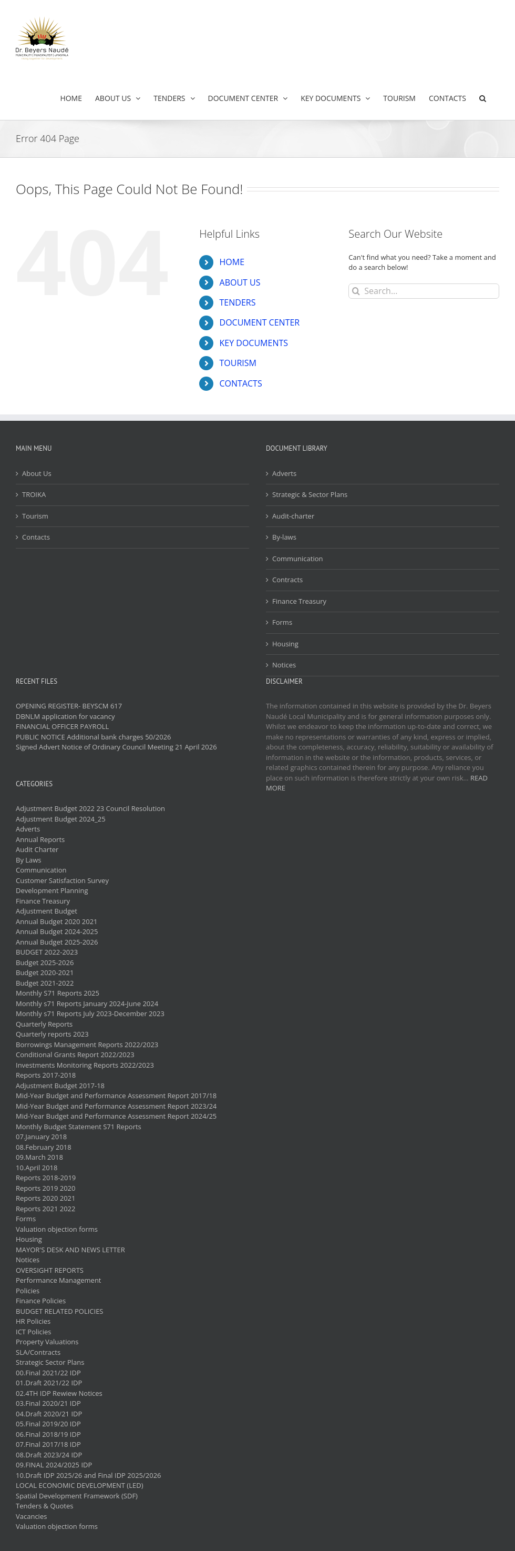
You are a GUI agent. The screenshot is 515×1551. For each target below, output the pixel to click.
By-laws (284, 537)
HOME (232, 262)
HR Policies (33, 1321)
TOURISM (238, 363)
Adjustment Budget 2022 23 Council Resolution (90, 808)
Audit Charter (37, 849)
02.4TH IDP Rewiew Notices (59, 1393)
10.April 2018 (36, 1167)
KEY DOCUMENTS (254, 343)
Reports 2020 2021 (45, 1198)
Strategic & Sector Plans (309, 494)
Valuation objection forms (57, 1229)
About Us (37, 473)
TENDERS (238, 302)
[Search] (356, 291)
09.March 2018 (39, 1157)
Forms (282, 622)
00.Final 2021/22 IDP (48, 1372)
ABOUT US (240, 282)
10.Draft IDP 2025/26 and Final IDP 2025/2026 (88, 1475)
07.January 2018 (41, 1136)
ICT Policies (34, 1331)
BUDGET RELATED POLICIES (60, 1311)
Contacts (36, 537)
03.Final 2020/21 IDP (48, 1403)
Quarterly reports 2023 (52, 1034)
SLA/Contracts (38, 1352)
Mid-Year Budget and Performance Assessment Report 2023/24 (116, 1106)
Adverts (284, 473)
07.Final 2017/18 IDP (48, 1444)
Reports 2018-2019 (46, 1177)
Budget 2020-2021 (45, 972)
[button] (482, 98)
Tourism (35, 516)
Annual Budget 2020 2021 (57, 921)
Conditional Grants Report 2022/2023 (75, 1054)
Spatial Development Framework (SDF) (77, 1496)
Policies (27, 1290)
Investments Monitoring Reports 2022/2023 (85, 1065)
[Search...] (423, 291)
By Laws (29, 860)
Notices (284, 665)
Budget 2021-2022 (45, 983)
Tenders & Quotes (44, 1506)
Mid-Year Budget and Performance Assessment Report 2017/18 (116, 1095)
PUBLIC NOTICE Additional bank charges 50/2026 (93, 737)
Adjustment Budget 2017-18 (60, 1085)
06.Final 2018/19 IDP (48, 1434)
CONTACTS (241, 383)
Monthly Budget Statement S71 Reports (78, 1126)
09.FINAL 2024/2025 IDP (54, 1464)
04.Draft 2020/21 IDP (49, 1413)
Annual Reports (40, 839)
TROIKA (34, 494)
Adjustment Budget (46, 911)
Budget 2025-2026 (45, 962)
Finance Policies (41, 1300)
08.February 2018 (43, 1147)
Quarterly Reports (44, 1024)
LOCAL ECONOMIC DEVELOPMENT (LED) (79, 1485)
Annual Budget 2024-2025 (57, 931)
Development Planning (52, 890)
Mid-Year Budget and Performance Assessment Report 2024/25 (116, 1116)
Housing (285, 643)
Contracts (287, 579)
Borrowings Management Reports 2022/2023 (87, 1044)
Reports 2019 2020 (45, 1188)
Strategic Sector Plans (50, 1362)
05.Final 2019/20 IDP (48, 1423)
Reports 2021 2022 (45, 1208)
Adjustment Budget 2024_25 (61, 819)
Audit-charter (293, 516)
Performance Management (58, 1280)
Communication (297, 558)
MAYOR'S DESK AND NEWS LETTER (70, 1249)
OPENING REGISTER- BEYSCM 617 (69, 706)
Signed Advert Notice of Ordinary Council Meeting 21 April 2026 (116, 747)
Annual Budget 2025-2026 (57, 942)
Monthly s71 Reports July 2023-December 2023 (90, 1013)
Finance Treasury (299, 601)
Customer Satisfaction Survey (62, 880)
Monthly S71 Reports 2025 (57, 993)
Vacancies (31, 1516)
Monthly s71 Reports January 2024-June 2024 (87, 1003)
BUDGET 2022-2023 (47, 952)
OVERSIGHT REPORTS (50, 1270)
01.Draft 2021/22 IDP (49, 1382)
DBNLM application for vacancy (65, 716)
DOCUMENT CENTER (260, 322)
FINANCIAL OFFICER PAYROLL (62, 726)
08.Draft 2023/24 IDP (49, 1454)
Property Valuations (47, 1341)
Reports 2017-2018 (46, 1075)
